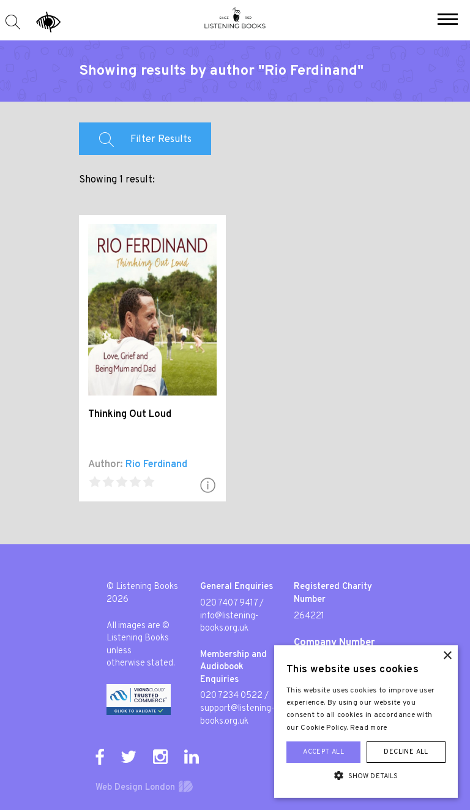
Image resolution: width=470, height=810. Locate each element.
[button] (448, 20)
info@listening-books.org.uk (229, 622)
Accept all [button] (323, 752)
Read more (369, 728)
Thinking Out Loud (129, 414)
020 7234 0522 (231, 696)
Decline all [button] (406, 752)
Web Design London (135, 787)
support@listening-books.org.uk (237, 715)
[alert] (366, 721)
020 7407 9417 (229, 603)
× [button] (447, 656)
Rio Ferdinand (156, 465)
